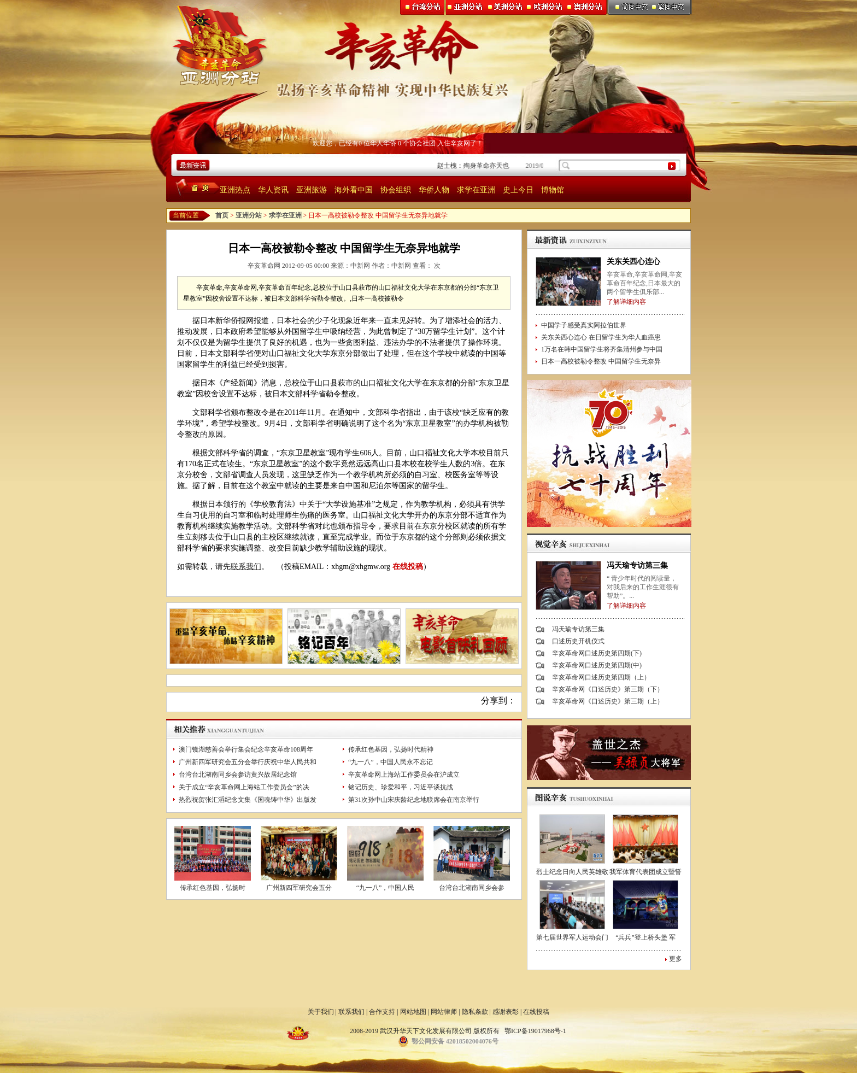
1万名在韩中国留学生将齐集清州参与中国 (601, 349)
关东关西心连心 (633, 261)
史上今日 (518, 190)
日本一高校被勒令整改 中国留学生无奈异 (601, 361)
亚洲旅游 (311, 190)
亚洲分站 (249, 215)
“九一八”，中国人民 (385, 888)
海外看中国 (353, 190)
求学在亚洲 (476, 190)
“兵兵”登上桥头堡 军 (645, 937)
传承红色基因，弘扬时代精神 (390, 749)
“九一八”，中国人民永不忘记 (390, 762)
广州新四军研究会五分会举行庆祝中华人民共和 (247, 762)
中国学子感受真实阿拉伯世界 (583, 325)
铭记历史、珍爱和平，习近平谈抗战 (400, 787)
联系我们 (246, 566)
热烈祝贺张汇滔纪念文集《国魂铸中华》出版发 (247, 800)
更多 (675, 959)
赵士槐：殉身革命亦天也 (484, 165)
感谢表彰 (505, 1012)
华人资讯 (273, 190)
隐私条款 (475, 1012)
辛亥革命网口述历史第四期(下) (597, 653)
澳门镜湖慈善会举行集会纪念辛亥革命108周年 (246, 749)
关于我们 (321, 1012)
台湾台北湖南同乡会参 (471, 888)
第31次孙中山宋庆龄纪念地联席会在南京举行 (413, 800)
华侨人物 (434, 190)
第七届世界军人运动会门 (572, 937)
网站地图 (413, 1012)
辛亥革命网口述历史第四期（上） (601, 677)
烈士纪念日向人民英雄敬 (572, 872)
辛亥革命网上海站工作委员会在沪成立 (404, 774)
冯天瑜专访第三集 (637, 565)
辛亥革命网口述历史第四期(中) (597, 665)
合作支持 (382, 1012)
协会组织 (395, 190)
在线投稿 (407, 566)
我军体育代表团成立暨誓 (645, 872)
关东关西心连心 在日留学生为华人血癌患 (601, 337)
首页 (221, 215)
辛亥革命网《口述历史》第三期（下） (608, 689)
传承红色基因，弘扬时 (212, 888)
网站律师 (444, 1012)
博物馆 (552, 190)
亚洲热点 (235, 190)
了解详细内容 (626, 302)
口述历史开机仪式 (578, 641)
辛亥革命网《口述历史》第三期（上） (608, 701)
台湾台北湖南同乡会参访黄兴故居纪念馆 (238, 774)
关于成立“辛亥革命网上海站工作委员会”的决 (244, 787)
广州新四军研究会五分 (299, 888)
